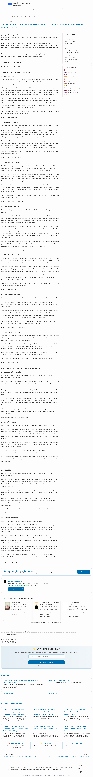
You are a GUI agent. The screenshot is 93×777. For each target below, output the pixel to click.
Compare (29, 769)
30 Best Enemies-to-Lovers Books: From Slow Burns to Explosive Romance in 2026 (44, 712)
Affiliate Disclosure (54, 769)
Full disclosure (67, 775)
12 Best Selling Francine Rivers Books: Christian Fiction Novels (74, 712)
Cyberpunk (67, 48)
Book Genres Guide (61, 767)
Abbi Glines (5, 43)
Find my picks (84, 572)
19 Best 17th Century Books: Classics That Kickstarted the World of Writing (15, 729)
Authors (54, 4)
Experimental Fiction (71, 52)
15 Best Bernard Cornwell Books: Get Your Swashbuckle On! (45, 729)
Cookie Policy (50, 767)
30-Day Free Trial (16, 589)
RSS (45, 769)
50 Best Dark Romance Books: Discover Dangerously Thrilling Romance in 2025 (14, 712)
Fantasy (67, 55)
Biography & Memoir (70, 41)
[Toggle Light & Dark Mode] (83, 4)
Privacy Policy (39, 767)
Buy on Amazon (14, 616)
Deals (35, 769)
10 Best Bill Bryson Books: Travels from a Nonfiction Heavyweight (75, 729)
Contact (77, 4)
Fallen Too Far (19, 147)
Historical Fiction (70, 59)
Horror (66, 61)
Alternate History (70, 39)
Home (8, 17)
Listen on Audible (16, 618)
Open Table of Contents (11, 66)
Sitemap (40, 769)
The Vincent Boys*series (10, 166)
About (70, 4)
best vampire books (35, 56)
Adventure (67, 37)
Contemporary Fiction (71, 46)
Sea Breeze (8, 79)
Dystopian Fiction (70, 50)
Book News (11, 769)
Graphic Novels (69, 57)
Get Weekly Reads (46, 662)
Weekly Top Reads (20, 769)
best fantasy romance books (17, 56)
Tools (63, 4)
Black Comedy (68, 43)
